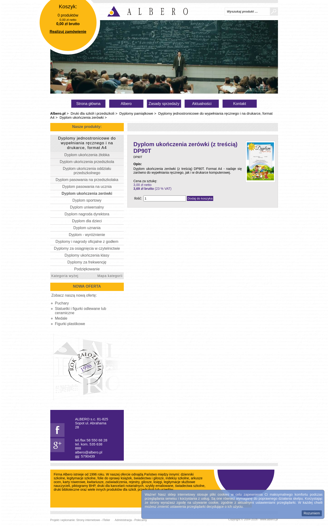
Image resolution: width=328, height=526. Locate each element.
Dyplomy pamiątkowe (136, 113)
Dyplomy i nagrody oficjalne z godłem (86, 242)
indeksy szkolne (177, 478)
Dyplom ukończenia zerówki (82, 117)
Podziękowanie (87, 269)
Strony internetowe (88, 520)
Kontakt (239, 104)
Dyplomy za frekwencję (86, 262)
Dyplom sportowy (87, 200)
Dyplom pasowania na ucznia (86, 187)
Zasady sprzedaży (164, 104)
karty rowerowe (74, 482)
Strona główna (88, 104)
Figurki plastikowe (70, 324)
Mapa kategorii (110, 276)
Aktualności (202, 104)
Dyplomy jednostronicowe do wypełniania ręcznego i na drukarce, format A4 (87, 143)
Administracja (123, 520)
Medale (61, 318)
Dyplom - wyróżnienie (87, 235)
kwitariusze (95, 482)
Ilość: (138, 198)
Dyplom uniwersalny (87, 207)
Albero (126, 104)
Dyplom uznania (87, 228)
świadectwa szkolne (189, 486)
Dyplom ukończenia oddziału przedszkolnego (87, 171)
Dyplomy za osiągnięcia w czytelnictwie (87, 248)
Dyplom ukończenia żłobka (86, 155)
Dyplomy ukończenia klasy (87, 255)
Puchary (62, 303)
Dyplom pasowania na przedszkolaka (86, 180)
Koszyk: (68, 6)
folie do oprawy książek (114, 478)
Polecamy (140, 520)
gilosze (146, 482)
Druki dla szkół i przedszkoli (92, 113)
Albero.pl (58, 113)
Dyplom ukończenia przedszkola (87, 162)
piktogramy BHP (83, 486)
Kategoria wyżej (65, 276)
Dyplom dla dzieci (87, 221)
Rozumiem (312, 513)
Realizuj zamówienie (68, 32)
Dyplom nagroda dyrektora (87, 214)
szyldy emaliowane (159, 486)
